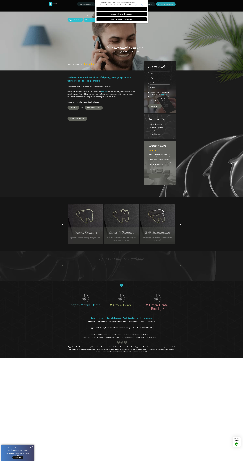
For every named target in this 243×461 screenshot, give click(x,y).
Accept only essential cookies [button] (121, 14)
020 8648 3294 (147, 328)
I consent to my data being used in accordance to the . (158, 93)
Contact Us (73, 108)
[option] (159, 161)
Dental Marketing (144, 335)
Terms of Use (86, 337)
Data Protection (110, 337)
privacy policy (139, 5)
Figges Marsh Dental (75, 20)
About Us (91, 321)
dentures (104, 92)
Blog (142, 321)
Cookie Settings (129, 337)
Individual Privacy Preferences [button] (121, 19)
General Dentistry (156, 124)
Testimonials (102, 321)
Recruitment (133, 321)
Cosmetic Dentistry (156, 127)
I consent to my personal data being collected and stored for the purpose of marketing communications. (159, 99)
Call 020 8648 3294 (93, 108)
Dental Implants (119, 52)
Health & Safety (140, 337)
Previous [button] (62, 265)
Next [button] (180, 265)
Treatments (108, 52)
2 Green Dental (89, 20)
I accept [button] (121, 9)
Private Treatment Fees (117, 321)
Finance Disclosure (151, 337)
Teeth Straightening (156, 131)
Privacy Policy (164, 94)
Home (101, 52)
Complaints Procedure (97, 337)
